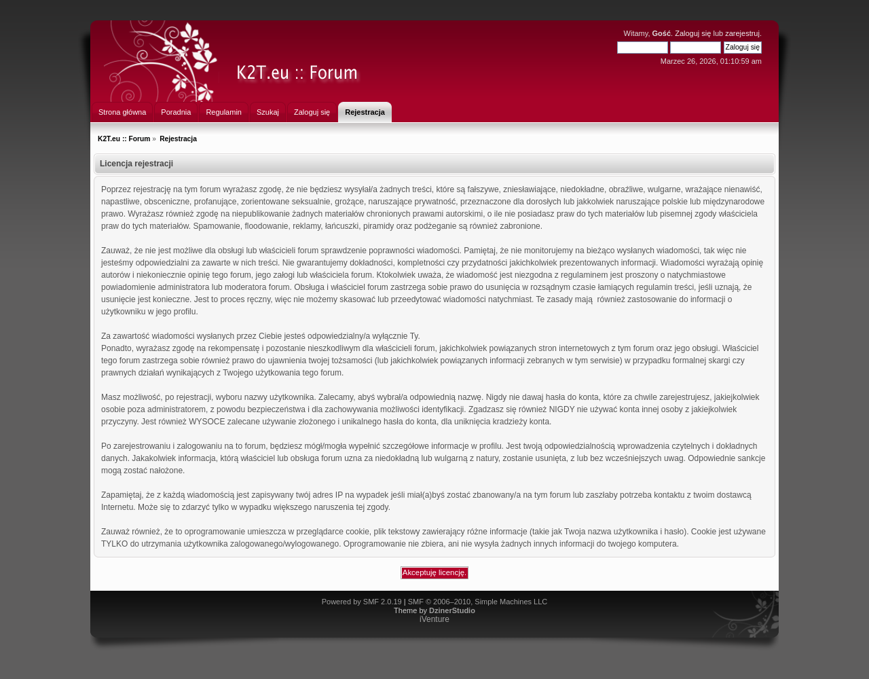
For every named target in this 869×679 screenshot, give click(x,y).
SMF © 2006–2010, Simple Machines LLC (478, 602)
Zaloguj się (693, 33)
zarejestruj (742, 33)
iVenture (434, 619)
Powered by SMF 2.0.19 (362, 602)
